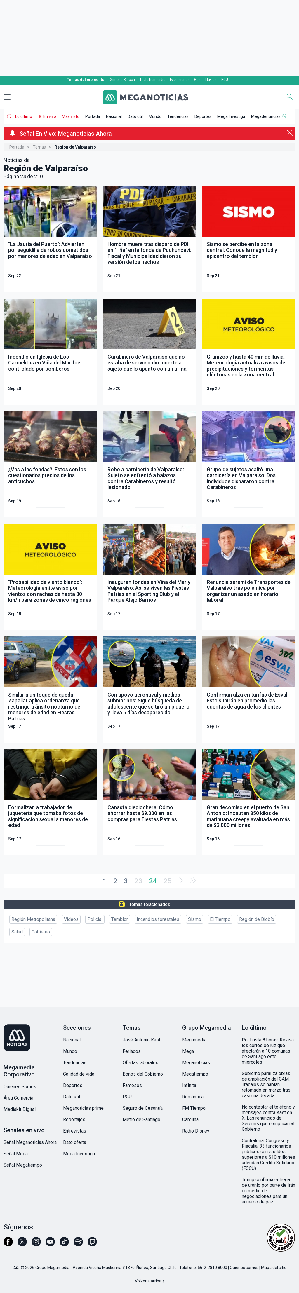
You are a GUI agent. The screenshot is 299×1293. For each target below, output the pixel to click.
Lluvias (211, 80)
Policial (94, 919)
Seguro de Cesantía (143, 1108)
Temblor (119, 919)
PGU (224, 80)
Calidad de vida (78, 1074)
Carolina (190, 1119)
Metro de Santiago (141, 1119)
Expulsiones (180, 80)
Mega (188, 1051)
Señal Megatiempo (23, 1165)
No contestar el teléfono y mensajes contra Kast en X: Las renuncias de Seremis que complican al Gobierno (268, 1118)
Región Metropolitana (33, 919)
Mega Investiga (231, 116)
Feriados (132, 1051)
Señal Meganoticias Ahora (30, 1142)
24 (153, 881)
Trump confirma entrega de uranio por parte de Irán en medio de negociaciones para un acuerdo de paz (268, 1191)
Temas (39, 147)
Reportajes (74, 1119)
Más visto (70, 116)
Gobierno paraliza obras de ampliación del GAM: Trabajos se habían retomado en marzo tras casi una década (266, 1084)
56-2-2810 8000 (212, 1267)
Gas (197, 80)
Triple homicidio (152, 80)
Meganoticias (196, 1062)
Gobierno (41, 932)
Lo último (23, 116)
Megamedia (194, 1040)
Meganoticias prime (83, 1108)
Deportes (202, 116)
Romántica (193, 1097)
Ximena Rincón (122, 80)
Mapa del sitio (273, 1267)
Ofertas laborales (140, 1062)
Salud (17, 932)
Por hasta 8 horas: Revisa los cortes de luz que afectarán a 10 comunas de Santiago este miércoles (268, 1051)
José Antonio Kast (141, 1040)
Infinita (189, 1085)
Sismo (194, 919)
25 (168, 881)
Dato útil (135, 116)
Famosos (132, 1085)
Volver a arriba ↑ (149, 1281)
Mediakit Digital (20, 1109)
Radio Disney (195, 1131)
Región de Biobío (256, 919)
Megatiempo (195, 1074)
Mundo (155, 116)
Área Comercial (19, 1098)
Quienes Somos (20, 1086)
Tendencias (178, 116)
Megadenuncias (266, 116)
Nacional (114, 116)
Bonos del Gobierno (143, 1074)
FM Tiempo (194, 1108)
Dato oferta (74, 1142)
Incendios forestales (158, 919)
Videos (71, 919)
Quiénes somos (244, 1267)
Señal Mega (16, 1153)
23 (138, 881)
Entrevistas (74, 1131)
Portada (92, 116)
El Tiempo (220, 919)
